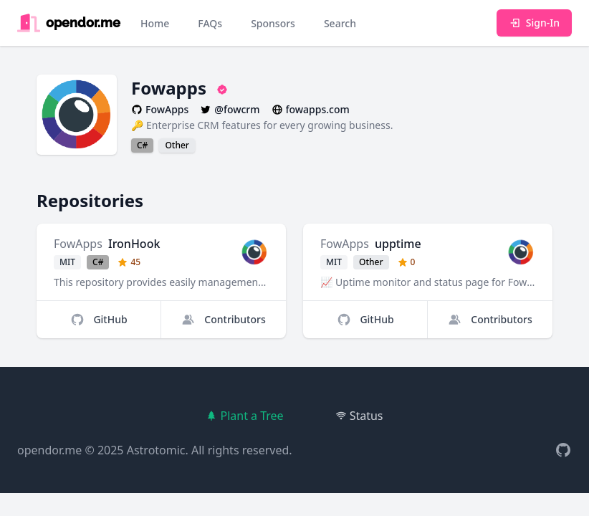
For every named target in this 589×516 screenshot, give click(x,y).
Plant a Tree (244, 416)
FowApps (78, 244)
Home (154, 23)
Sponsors (273, 23)
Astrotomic (156, 450)
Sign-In (534, 22)
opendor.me (49, 450)
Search (340, 23)
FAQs (210, 23)
